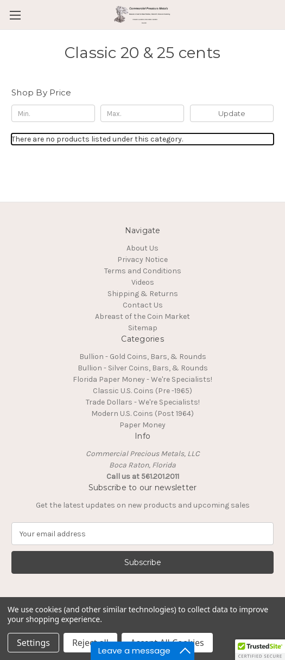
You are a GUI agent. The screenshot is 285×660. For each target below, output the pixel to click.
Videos (142, 282)
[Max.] (142, 113)
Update (231, 113)
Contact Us (143, 305)
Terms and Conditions (142, 270)
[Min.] (53, 113)
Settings (33, 643)
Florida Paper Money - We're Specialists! (142, 379)
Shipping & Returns (142, 293)
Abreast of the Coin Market (142, 316)
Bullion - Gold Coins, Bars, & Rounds (142, 356)
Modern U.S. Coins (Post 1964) (142, 413)
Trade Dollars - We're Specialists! (143, 402)
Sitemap (142, 327)
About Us (142, 248)
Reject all (90, 643)
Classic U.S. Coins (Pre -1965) (142, 390)
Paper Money (142, 425)
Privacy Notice (142, 259)
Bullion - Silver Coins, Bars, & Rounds (143, 368)
